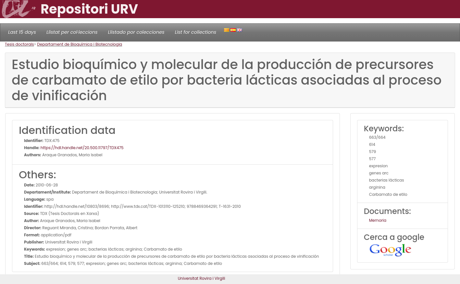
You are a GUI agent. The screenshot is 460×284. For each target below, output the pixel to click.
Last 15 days (22, 32)
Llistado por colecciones (136, 32)
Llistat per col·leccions (72, 32)
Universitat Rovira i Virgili (201, 278)
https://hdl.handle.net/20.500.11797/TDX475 (82, 147)
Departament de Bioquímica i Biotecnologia (79, 44)
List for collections (195, 32)
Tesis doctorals (19, 44)
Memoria (377, 220)
